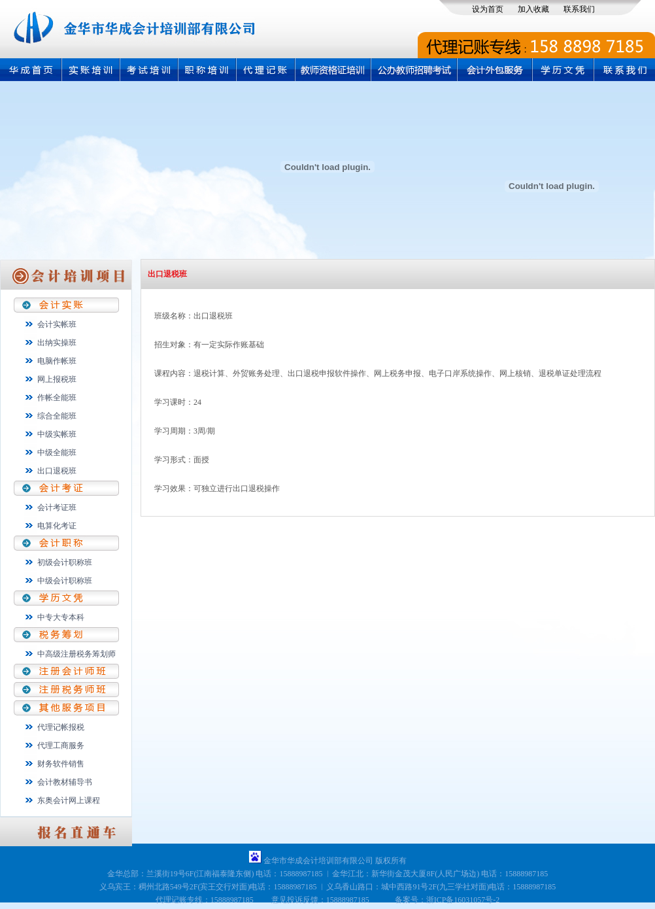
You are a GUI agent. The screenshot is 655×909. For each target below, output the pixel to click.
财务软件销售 (60, 763)
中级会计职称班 (64, 580)
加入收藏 (533, 9)
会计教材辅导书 (64, 782)
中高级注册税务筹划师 (76, 654)
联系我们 (579, 9)
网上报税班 (56, 379)
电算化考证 (56, 525)
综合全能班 (56, 415)
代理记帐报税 (60, 727)
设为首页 (487, 9)
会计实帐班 (56, 324)
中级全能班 (56, 452)
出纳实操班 (56, 342)
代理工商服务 (60, 745)
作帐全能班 (56, 397)
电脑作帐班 (56, 361)
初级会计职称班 (64, 562)
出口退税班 (56, 470)
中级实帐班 (56, 434)
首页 (30, 69)
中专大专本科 (60, 617)
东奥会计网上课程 (68, 800)
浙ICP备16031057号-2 (463, 899)
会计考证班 (56, 507)
